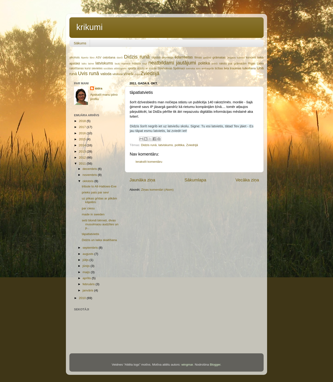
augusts (88, 254)
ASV (98, 57)
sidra (98, 88)
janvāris (88, 290)
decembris (90, 169)
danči (120, 57)
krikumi (89, 27)
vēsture (117, 74)
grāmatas (219, 57)
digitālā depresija (162, 57)
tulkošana (249, 68)
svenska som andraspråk (200, 68)
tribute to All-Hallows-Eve (99, 186)
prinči (215, 63)
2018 (83, 121)
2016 (83, 133)
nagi (144, 63)
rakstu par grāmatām (233, 63)
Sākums (80, 43)
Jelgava (231, 57)
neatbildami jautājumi (172, 63)
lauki (117, 63)
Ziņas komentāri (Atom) (157, 189)
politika (204, 63)
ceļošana (109, 57)
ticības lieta (222, 68)
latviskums (104, 63)
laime (91, 63)
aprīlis (87, 278)
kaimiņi (241, 57)
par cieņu (88, 208)
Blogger (215, 364)
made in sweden (93, 214)
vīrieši (128, 74)
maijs (87, 272)
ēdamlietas (184, 57)
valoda (105, 74)
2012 (83, 157)
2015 (83, 139)
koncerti (251, 57)
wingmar (187, 364)
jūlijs (86, 260)
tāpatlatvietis (90, 234)
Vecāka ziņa (247, 179)
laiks (84, 63)
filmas (198, 57)
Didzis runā (137, 57)
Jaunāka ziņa (142, 179)
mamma (125, 63)
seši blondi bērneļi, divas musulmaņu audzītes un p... (100, 224)
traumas (235, 68)
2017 (83, 127)
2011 (83, 163)
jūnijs (87, 266)
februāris (89, 284)
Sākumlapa (195, 179)
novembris (90, 175)
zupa (137, 74)
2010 (83, 298)
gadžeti (207, 57)
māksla (136, 63)
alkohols (74, 57)
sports (132, 68)
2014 (83, 145)
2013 (83, 151)
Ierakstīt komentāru (149, 161)
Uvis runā (88, 73)
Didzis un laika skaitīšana (99, 240)
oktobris (88, 181)
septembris (91, 247)
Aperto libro (88, 57)
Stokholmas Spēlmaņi (171, 68)
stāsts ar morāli (147, 68)
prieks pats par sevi (95, 192)
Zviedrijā (150, 73)
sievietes (97, 68)
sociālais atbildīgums (114, 68)
